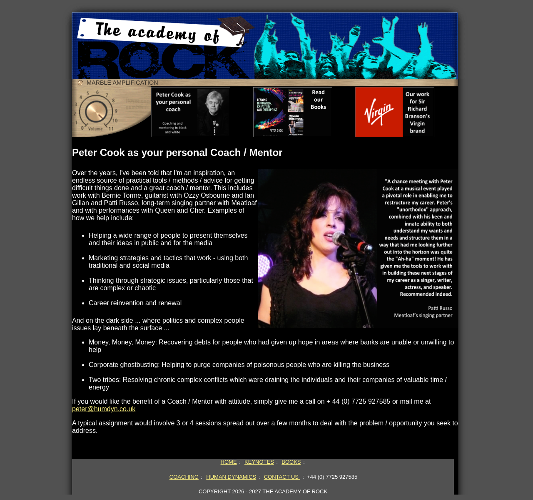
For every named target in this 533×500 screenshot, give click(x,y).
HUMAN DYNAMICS (231, 477)
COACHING (184, 477)
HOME (229, 462)
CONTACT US (282, 477)
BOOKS (291, 462)
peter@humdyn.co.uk (103, 408)
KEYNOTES (259, 462)
